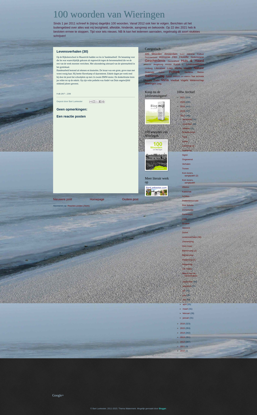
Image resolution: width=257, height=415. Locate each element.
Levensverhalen (195, 64)
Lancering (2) (188, 146)
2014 (182, 333)
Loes (170, 68)
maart (186, 309)
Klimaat (168, 64)
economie (164, 57)
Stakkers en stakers (181, 76)
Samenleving (154, 76)
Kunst (177, 64)
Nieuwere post (62, 199)
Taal (193, 76)
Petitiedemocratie (190, 200)
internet (148, 64)
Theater (148, 80)
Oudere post (130, 199)
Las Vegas (187, 268)
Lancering (186, 150)
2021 (182, 97)
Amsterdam (170, 53)
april (185, 304)
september (188, 281)
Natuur (199, 68)
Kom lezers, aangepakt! (188, 181)
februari (186, 313)
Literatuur (159, 68)
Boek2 (182, 54)
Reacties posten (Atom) (79, 206)
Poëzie (161, 72)
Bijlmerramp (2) (189, 250)
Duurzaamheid (151, 57)
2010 (182, 351)
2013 (182, 337)
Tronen (185, 168)
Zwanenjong (188, 241)
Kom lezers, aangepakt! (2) (190, 174)
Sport (169, 76)
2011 (182, 346)
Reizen (200, 72)
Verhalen (186, 164)
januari (186, 318)
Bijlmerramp (187, 255)
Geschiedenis (155, 60)
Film (174, 57)
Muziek (188, 68)
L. (183, 64)
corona (191, 53)
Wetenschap (197, 80)
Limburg (149, 68)
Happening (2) (189, 259)
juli (184, 290)
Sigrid (185, 155)
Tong (184, 137)
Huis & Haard (192, 60)
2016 (182, 323)
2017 (182, 115)
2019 (182, 106)
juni (185, 295)
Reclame (189, 72)
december (188, 119)
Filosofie (183, 57)
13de (184, 219)
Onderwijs (149, 72)
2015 (182, 328)
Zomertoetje (187, 210)
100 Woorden (153, 53)
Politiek (174, 72)
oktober (186, 128)
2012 (182, 342)
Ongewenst (187, 159)
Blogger (162, 408)
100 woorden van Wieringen (109, 14)
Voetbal (174, 80)
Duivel (185, 232)
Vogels (184, 80)
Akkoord (186, 228)
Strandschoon (188, 132)
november (188, 124)
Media (178, 68)
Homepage (97, 199)
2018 (182, 111)
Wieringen (150, 83)
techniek (200, 76)
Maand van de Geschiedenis (189, 274)
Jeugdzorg (158, 64)
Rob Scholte (188, 205)
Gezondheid (173, 61)
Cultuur (200, 54)
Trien (156, 80)
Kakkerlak (186, 191)
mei (185, 299)
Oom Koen (187, 246)
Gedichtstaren (197, 57)
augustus (187, 286)
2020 (182, 102)
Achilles (185, 196)
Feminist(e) (187, 214)
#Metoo (185, 187)
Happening (187, 264)
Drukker (185, 223)
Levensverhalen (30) (191, 237)
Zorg (159, 83)
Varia (165, 80)
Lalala (185, 141)
